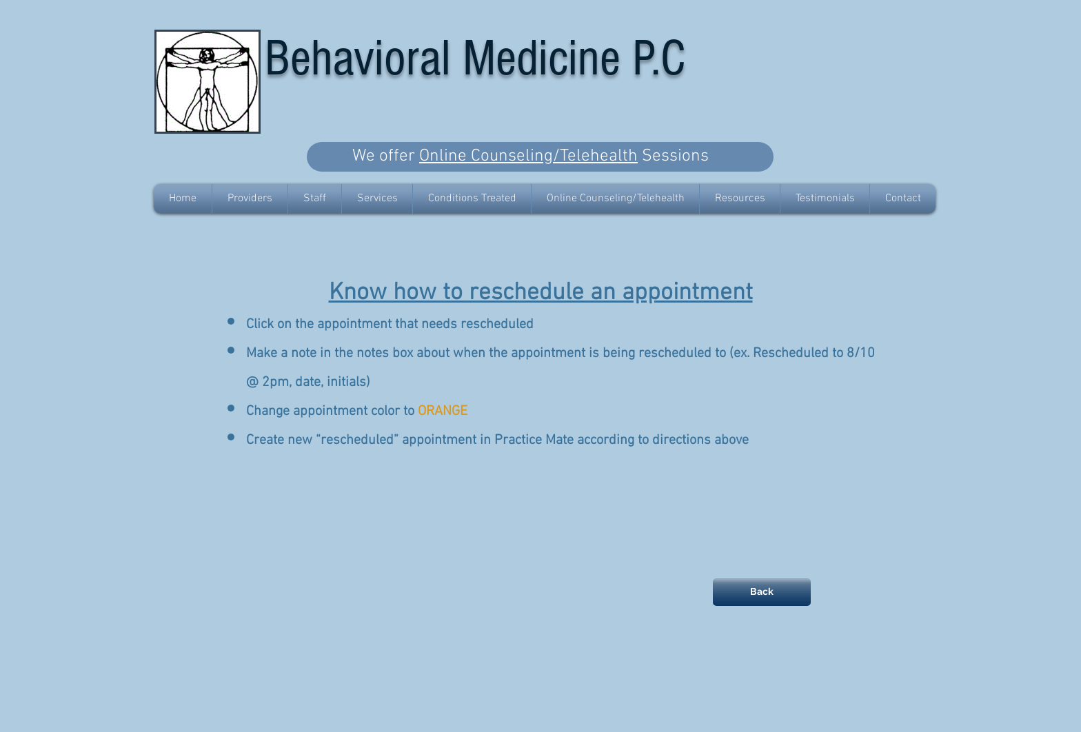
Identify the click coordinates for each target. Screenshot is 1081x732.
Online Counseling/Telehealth (528, 156)
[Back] (762, 592)
